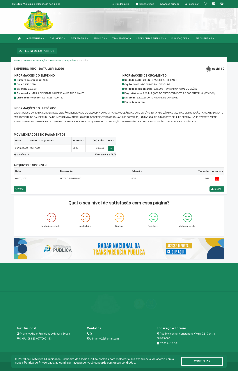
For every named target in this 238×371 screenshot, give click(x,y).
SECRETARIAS (79, 38)
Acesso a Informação (35, 60)
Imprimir (216, 189)
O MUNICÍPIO (57, 38)
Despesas (55, 60)
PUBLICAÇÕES (180, 38)
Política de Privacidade (39, 362)
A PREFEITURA (35, 38)
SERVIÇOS (100, 38)
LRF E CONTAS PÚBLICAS (151, 38)
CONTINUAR (202, 361)
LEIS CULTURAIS (204, 38)
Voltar (20, 189)
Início (17, 60)
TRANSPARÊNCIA (121, 38)
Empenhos (70, 60)
